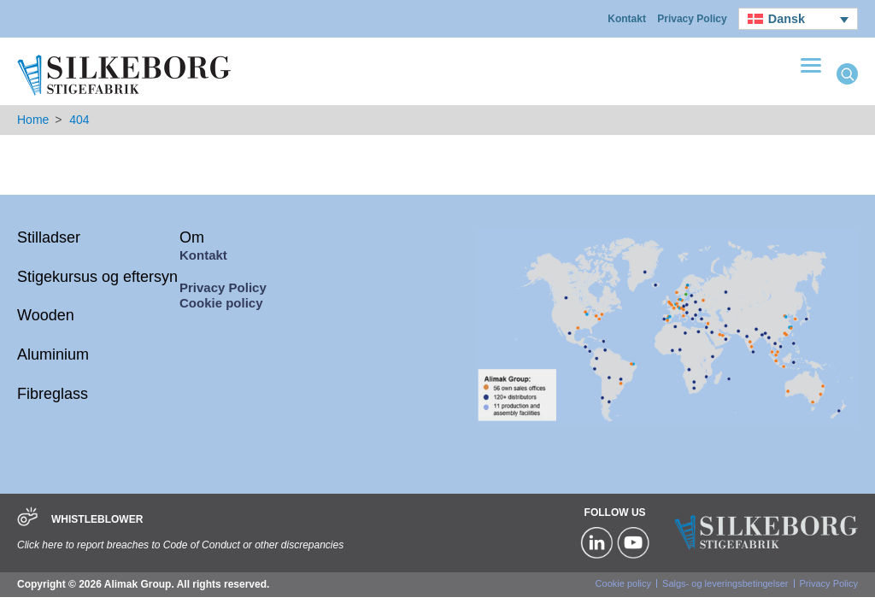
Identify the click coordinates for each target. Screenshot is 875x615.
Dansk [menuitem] (786, 19)
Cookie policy (221, 303)
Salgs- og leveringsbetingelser (725, 583)
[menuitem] (798, 19)
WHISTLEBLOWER (97, 519)
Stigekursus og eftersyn (97, 276)
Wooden (45, 315)
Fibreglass (52, 393)
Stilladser (48, 237)
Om (191, 237)
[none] (798, 19)
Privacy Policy (691, 19)
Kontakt (627, 19)
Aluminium (53, 354)
